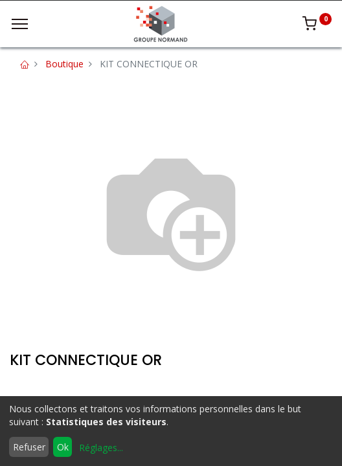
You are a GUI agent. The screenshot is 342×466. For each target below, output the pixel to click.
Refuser (29, 447)
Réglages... (101, 447)
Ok (63, 447)
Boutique (64, 64)
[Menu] (19, 24)
